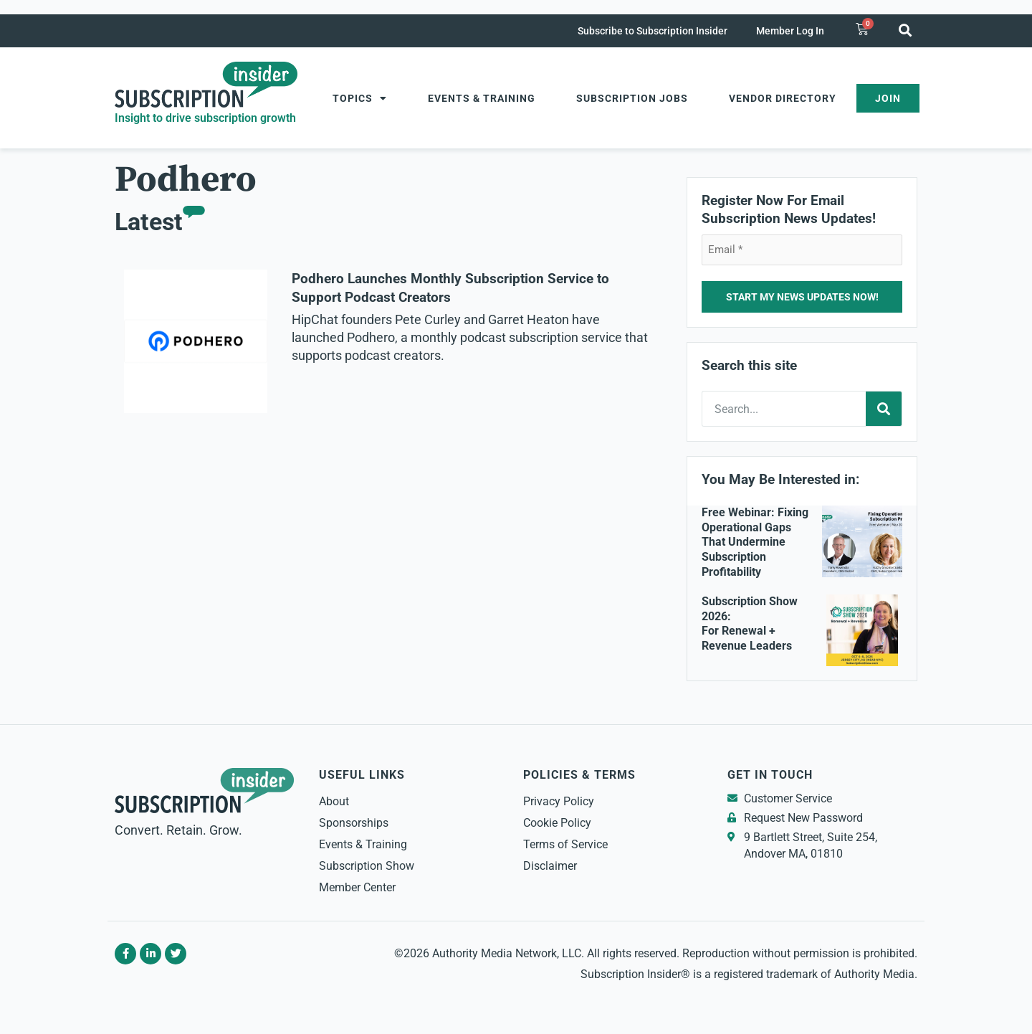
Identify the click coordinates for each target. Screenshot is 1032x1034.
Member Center (357, 887)
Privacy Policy (558, 801)
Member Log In (790, 31)
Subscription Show (366, 866)
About (334, 801)
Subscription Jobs (632, 98)
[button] (905, 30)
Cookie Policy (557, 823)
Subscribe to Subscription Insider (652, 31)
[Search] (884, 409)
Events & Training (481, 98)
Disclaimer (550, 866)
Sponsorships (353, 823)
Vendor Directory (782, 98)
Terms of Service (565, 844)
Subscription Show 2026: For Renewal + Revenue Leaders (750, 623)
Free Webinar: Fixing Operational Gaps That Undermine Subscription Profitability (755, 542)
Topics (360, 98)
